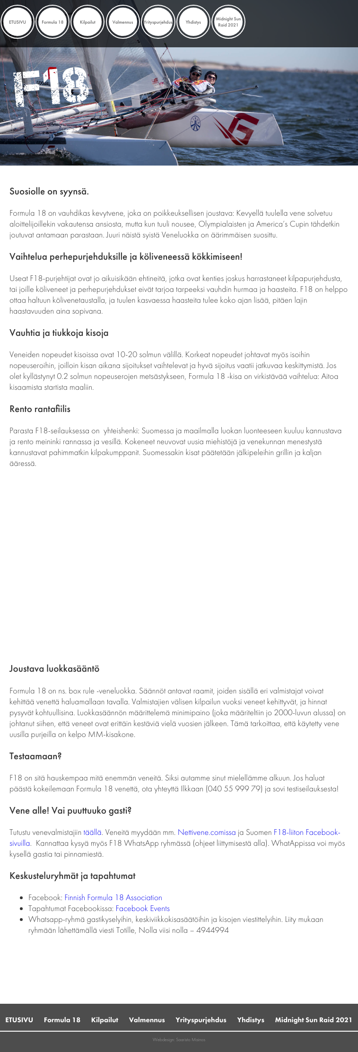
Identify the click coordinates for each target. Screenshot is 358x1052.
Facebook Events (143, 908)
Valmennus (123, 22)
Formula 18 (52, 22)
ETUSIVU (17, 22)
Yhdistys (193, 22)
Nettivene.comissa (207, 832)
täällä (93, 832)
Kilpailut (88, 22)
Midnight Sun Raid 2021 (228, 22)
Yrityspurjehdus (158, 22)
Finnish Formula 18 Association (113, 897)
